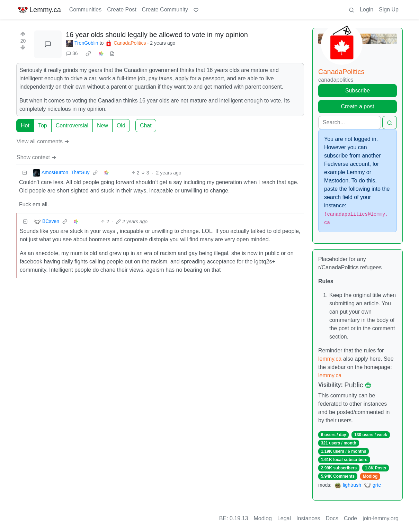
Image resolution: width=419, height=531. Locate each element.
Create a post (357, 106)
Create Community (165, 9)
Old (121, 125)
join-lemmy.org (381, 518)
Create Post (121, 9)
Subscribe (357, 90)
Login (366, 9)
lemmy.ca (329, 359)
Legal (284, 518)
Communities (85, 9)
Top (42, 125)
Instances (308, 518)
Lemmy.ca (39, 9)
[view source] (112, 53)
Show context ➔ (36, 157)
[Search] (349, 122)
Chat (146, 125)
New (102, 125)
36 (72, 53)
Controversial (72, 125)
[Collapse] (24, 173)
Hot (25, 125)
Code (350, 518)
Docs (332, 518)
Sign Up (389, 9)
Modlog (370, 476)
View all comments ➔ (43, 141)
